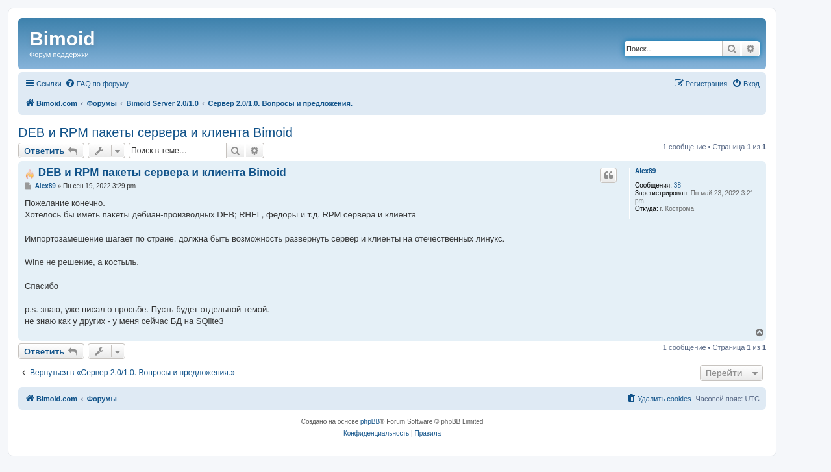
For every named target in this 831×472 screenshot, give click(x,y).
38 (677, 185)
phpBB (370, 421)
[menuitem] (97, 84)
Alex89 (645, 171)
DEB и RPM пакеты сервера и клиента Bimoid (155, 132)
